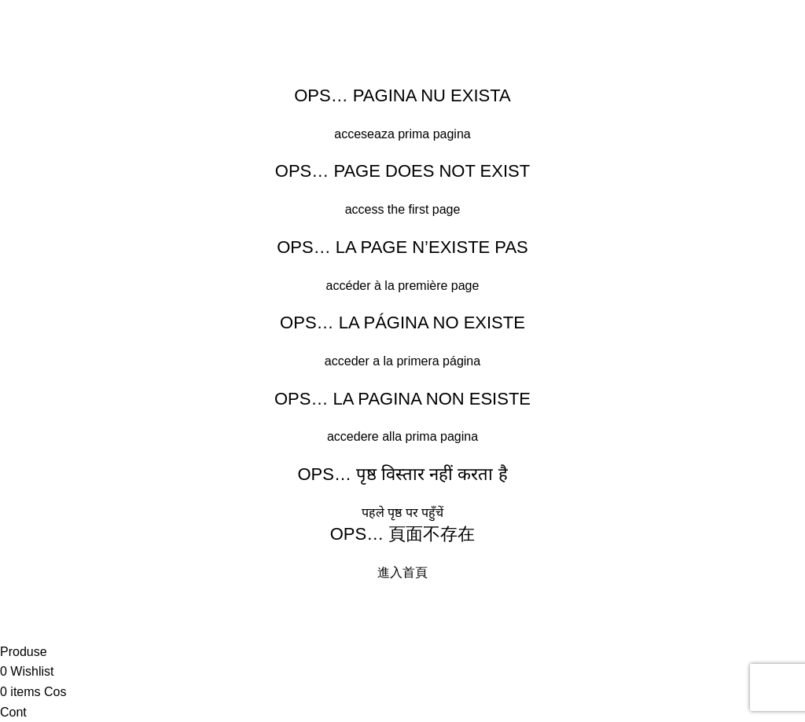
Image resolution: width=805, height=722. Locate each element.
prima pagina (434, 134)
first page (435, 209)
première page (438, 285)
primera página (438, 361)
